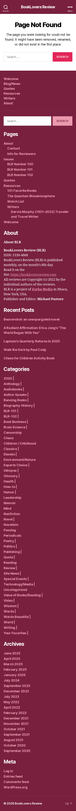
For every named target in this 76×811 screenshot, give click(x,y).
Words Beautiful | (17, 617)
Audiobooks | (14, 389)
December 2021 (16, 718)
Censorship (13, 432)
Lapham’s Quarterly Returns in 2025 (32, 341)
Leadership (12, 497)
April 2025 (12, 659)
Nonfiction (12, 514)
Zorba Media (42, 289)
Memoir (10, 503)
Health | (10, 481)
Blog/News (12, 84)
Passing (10, 530)
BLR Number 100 (20, 164)
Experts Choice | (16, 465)
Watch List (15, 201)
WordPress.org (16, 787)
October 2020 (15, 745)
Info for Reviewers (21, 154)
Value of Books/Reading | (23, 595)
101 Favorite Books (22, 191)
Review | (10, 568)
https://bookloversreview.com (33, 275)
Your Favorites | (16, 633)
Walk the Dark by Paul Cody (25, 350)
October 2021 (14, 729)
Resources (12, 93)
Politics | (10, 546)
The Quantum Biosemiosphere (31, 196)
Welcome (11, 79)
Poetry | (10, 541)
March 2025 (13, 664)
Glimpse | (11, 470)
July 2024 (11, 680)
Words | (10, 611)
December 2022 (16, 691)
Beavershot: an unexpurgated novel (32, 319)
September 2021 (17, 734)
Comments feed (16, 782)
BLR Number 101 (20, 169)
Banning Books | (16, 400)
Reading (10, 563)
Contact (13, 148)
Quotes (9, 88)
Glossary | (12, 476)
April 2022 (12, 707)
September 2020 (17, 751)
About (8, 103)
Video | (9, 600)
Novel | (9, 519)
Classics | (11, 449)
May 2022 (11, 702)
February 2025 (15, 669)
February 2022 (15, 713)
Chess (9, 438)
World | (9, 622)
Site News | (12, 573)
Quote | (9, 557)
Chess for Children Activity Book (29, 358)
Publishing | (13, 552)
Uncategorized (15, 590)
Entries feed (13, 776)
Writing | (10, 628)
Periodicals (12, 535)
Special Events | (16, 579)
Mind (7, 508)
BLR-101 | (11, 411)
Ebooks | (10, 454)
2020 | (9, 378)
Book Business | (16, 422)
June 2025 (12, 653)
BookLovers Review (38, 7)
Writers (9, 98)
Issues (9, 159)
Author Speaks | (16, 395)
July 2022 (11, 696)
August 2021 (13, 740)
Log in (8, 771)
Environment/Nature (20, 460)
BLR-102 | (11, 416)
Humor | (10, 492)
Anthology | (13, 384)
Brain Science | (15, 427)
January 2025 (15, 675)
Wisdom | (11, 606)
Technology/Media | (19, 584)
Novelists (11, 525)
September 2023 (17, 686)
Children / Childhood (20, 443)
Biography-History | (19, 405)
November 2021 (16, 724)
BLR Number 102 (20, 175)
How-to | (10, 487)
